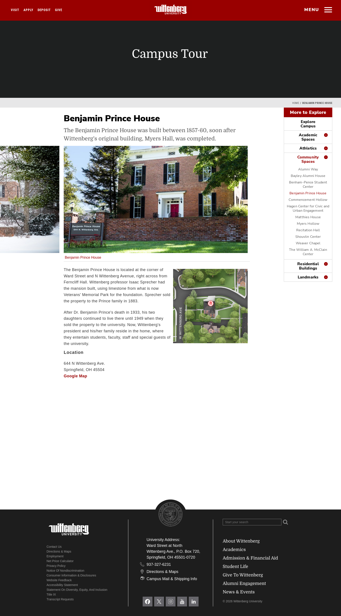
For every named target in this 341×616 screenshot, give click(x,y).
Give (58, 10)
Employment (55, 556)
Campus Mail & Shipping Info (172, 579)
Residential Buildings (308, 266)
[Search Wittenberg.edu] (252, 522)
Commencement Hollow (308, 199)
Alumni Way (308, 169)
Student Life (235, 566)
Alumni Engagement (244, 583)
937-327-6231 (159, 564)
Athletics (308, 148)
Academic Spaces (308, 137)
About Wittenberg (241, 541)
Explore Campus (308, 124)
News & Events (239, 591)
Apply (28, 10)
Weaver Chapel (308, 243)
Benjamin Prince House (307, 193)
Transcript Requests (60, 599)
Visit (15, 10)
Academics (234, 549)
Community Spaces (308, 159)
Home (295, 103)
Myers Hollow (308, 223)
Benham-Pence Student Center (308, 184)
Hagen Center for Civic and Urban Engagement (308, 208)
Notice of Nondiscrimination (65, 570)
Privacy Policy (56, 566)
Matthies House (308, 217)
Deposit (44, 10)
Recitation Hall (308, 230)
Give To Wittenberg (243, 575)
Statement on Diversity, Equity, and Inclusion (77, 589)
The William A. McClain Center (308, 251)
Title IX (51, 594)
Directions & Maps (59, 551)
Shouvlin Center (308, 236)
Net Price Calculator (60, 561)
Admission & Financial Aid (250, 558)
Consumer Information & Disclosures (71, 575)
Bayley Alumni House (308, 175)
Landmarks (308, 277)
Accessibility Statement (62, 585)
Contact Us (54, 546)
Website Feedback (59, 580)
